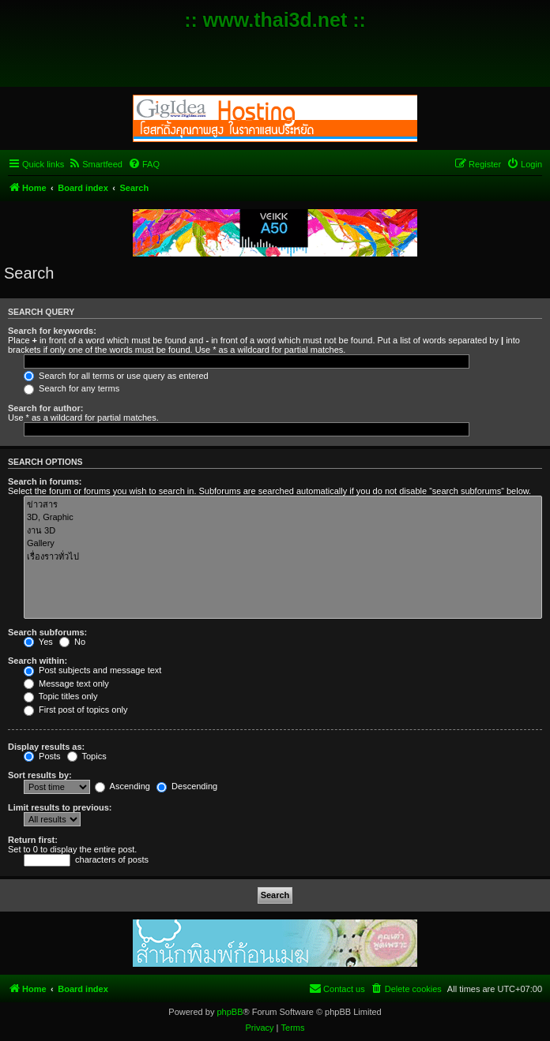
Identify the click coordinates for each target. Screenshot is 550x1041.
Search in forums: (45, 481)
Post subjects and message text (92, 670)
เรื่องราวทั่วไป (283, 556)
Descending (186, 786)
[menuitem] (95, 164)
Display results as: (46, 746)
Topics (87, 756)
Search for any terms (71, 388)
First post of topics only (76, 709)
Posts (42, 756)
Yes (38, 641)
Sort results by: (40, 775)
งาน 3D (283, 530)
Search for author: (45, 408)
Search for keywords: (52, 330)
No (72, 641)
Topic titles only (60, 696)
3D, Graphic (283, 517)
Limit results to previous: (59, 807)
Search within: (37, 660)
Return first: (33, 839)
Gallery (283, 543)
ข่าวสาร (283, 504)
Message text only (66, 683)
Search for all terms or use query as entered (116, 375)
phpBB (230, 1012)
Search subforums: (47, 632)
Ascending (122, 786)
